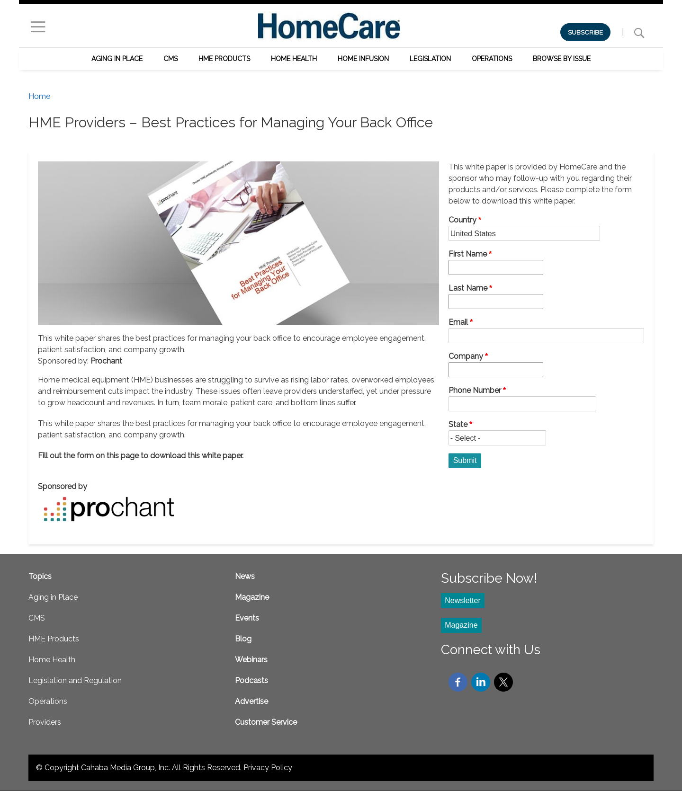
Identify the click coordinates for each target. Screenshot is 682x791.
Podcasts (251, 680)
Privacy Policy (267, 767)
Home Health (294, 58)
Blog (243, 638)
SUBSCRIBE (585, 32)
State (458, 424)
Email (458, 322)
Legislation (430, 58)
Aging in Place (117, 58)
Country (462, 219)
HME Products (224, 58)
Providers (44, 722)
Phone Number (475, 390)
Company (466, 356)
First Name (468, 253)
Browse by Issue (562, 58)
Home (39, 96)
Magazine (252, 597)
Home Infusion (363, 58)
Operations (492, 58)
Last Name (468, 288)
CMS (170, 58)
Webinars (251, 659)
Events (247, 617)
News (245, 576)
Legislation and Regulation (75, 680)
